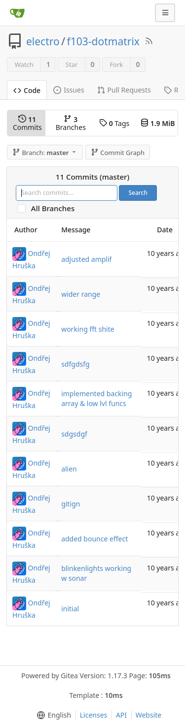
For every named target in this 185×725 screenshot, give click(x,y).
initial (70, 608)
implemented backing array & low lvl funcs (96, 398)
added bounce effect (94, 538)
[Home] (17, 12)
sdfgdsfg (75, 364)
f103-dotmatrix (103, 41)
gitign (70, 503)
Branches (71, 123)
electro (43, 41)
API (121, 715)
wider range (80, 294)
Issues (68, 90)
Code (26, 90)
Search (138, 193)
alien (69, 468)
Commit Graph (118, 152)
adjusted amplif (86, 259)
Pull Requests (124, 90)
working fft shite (87, 329)
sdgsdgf (74, 434)
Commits (27, 123)
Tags (114, 123)
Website (149, 715)
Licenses (94, 715)
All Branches (55, 208)
